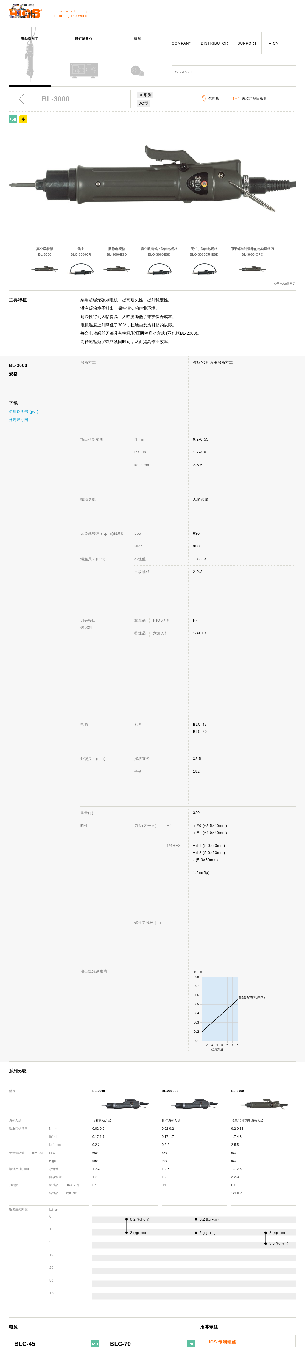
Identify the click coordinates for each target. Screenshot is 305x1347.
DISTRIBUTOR (214, 43)
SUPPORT (247, 43)
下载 (193, 1309)
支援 (193, 1266)
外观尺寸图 (18, 420)
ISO (136, 1326)
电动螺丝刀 (86, 1266)
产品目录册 (256, 1292)
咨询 (193, 1275)
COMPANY (182, 43)
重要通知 (254, 1300)
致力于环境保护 (146, 1335)
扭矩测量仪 (86, 1275)
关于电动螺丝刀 (284, 283)
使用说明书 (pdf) (23, 411)
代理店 (195, 1300)
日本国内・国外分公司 (152, 1309)
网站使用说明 (258, 1266)
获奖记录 (140, 1300)
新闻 (250, 1275)
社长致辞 (140, 1283)
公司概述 (140, 1275)
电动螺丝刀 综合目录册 (266, 1283)
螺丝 (80, 1283)
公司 (136, 1266)
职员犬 (138, 1318)
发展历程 (140, 1292)
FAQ (193, 1283)
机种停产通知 (201, 1292)
